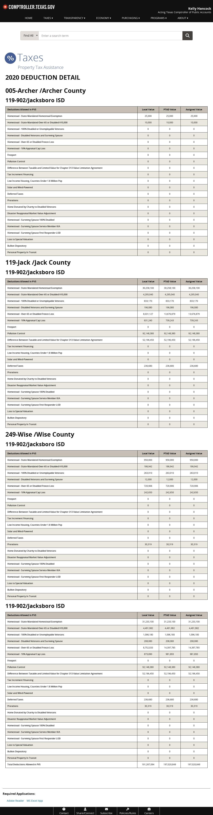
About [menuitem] (182, 18)
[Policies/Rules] (127, 811)
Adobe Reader (15, 800)
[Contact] (64, 811)
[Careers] (149, 811)
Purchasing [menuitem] (130, 18)
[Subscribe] (106, 811)
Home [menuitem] (28, 18)
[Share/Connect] (85, 811)
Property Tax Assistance (41, 67)
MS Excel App (35, 800)
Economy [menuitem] (102, 18)
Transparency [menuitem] (73, 18)
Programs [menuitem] (158, 18)
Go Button (187, 35)
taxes (24, 57)
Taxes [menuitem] (47, 18)
